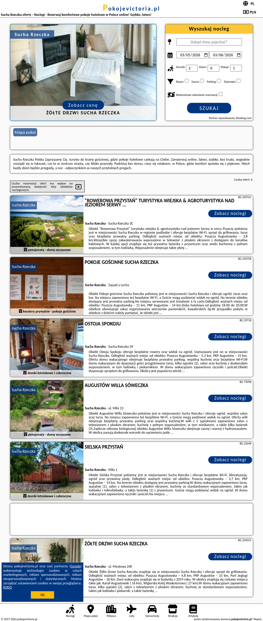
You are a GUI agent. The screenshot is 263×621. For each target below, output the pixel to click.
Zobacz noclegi (230, 213)
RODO (7, 587)
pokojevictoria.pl (131, 8)
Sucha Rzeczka (23, 205)
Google (76, 566)
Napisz (258, 619)
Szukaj (209, 108)
